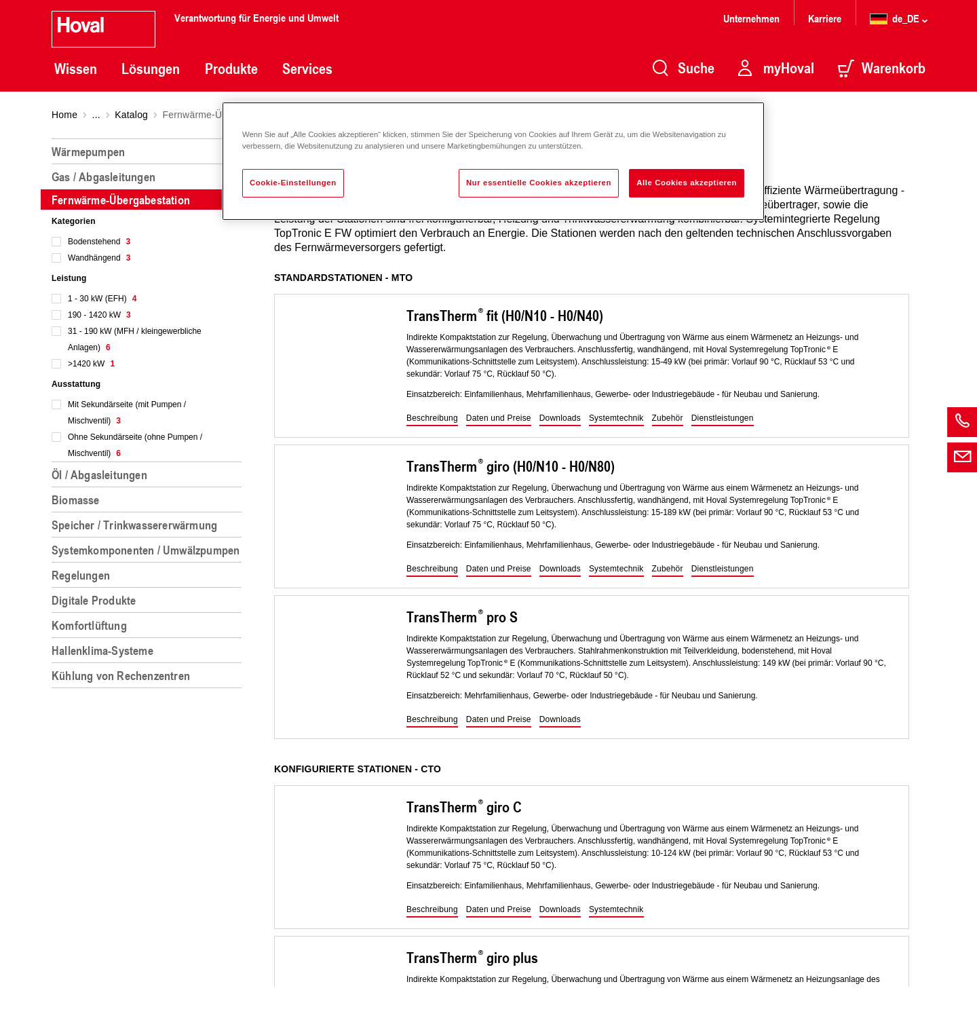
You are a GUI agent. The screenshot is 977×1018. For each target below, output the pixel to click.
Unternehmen (751, 18)
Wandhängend (99, 258)
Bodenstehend (99, 241)
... (96, 114)
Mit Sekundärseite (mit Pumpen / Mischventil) (127, 413)
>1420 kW (91, 364)
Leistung (69, 278)
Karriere (824, 18)
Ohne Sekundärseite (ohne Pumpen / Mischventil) (135, 445)
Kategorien (74, 221)
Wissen (75, 68)
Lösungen (150, 68)
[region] (149, 572)
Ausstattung (76, 384)
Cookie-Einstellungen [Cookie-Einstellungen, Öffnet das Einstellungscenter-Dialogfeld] (293, 182)
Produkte (231, 68)
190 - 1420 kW (99, 315)
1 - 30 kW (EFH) (102, 298)
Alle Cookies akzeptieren (686, 182)
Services (307, 68)
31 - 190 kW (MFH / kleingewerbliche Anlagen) (135, 339)
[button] (432, 418)
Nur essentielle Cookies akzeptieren (538, 182)
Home (64, 114)
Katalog (131, 114)
